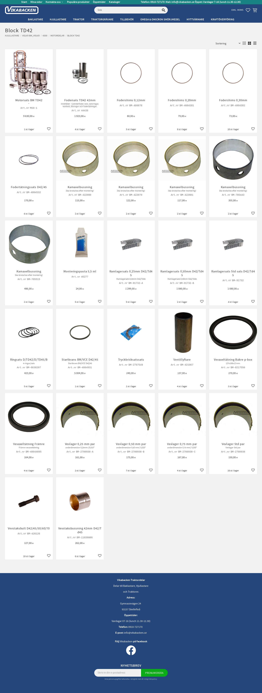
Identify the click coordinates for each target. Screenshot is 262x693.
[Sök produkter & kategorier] (131, 10)
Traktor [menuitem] (78, 19)
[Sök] (163, 10)
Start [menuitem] (24, 2)
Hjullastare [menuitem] (58, 19)
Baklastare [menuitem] (35, 19)
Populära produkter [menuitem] (78, 2)
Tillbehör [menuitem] (127, 19)
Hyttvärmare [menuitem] (195, 19)
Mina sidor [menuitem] (36, 2)
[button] (248, 10)
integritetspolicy (150, 679)
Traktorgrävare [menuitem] (102, 19)
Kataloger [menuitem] (114, 2)
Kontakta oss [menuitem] (53, 2)
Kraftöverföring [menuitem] (222, 19)
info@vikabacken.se (182, 2)
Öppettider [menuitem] (99, 2)
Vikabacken (126, 641)
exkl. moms (237, 10)
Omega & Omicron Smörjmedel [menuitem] (160, 19)
